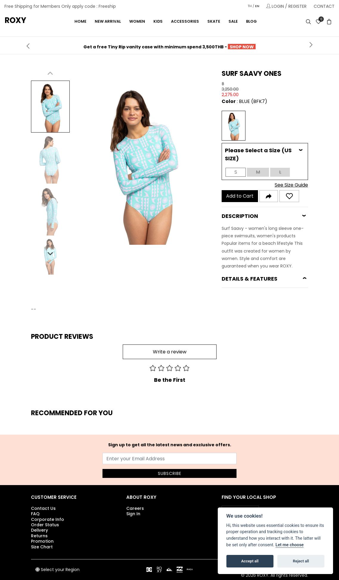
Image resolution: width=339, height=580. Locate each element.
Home (80, 21)
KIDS (158, 21)
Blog (251, 21)
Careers (135, 508)
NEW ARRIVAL (108, 21)
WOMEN (137, 21)
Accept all (250, 561)
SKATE (213, 21)
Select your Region (57, 570)
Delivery (39, 530)
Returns (39, 536)
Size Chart (42, 547)
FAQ (35, 514)
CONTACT (324, 6)
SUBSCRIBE (169, 473)
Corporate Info (47, 519)
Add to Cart (240, 196)
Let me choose (290, 544)
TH (250, 6)
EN (257, 6)
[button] (50, 107)
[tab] (265, 154)
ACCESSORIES (185, 21)
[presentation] (28, 45)
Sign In (133, 514)
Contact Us (43, 508)
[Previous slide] (50, 73)
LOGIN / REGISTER (286, 6)
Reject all (301, 561)
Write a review (169, 351)
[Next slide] (50, 253)
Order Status (45, 525)
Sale (233, 21)
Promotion (42, 541)
